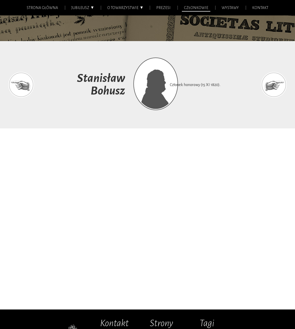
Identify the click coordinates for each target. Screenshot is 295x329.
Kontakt (260, 8)
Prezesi (163, 8)
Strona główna (42, 8)
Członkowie (196, 8)
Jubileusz (80, 8)
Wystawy (230, 8)
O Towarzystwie (123, 8)
